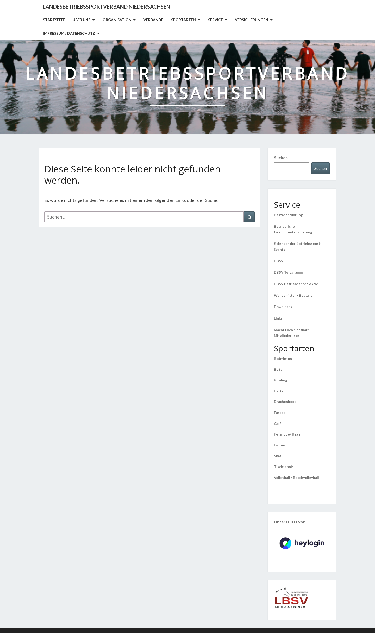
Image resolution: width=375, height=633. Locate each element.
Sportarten (183, 19)
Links (278, 318)
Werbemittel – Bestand (293, 295)
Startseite (54, 19)
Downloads (283, 307)
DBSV (278, 261)
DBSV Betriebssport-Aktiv (296, 284)
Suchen (281, 157)
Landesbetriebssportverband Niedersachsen (106, 6)
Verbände (153, 19)
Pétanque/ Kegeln (289, 434)
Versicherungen (251, 19)
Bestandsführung (288, 215)
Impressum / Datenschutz (69, 33)
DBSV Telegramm (288, 272)
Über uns (81, 19)
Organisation (117, 19)
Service (215, 19)
